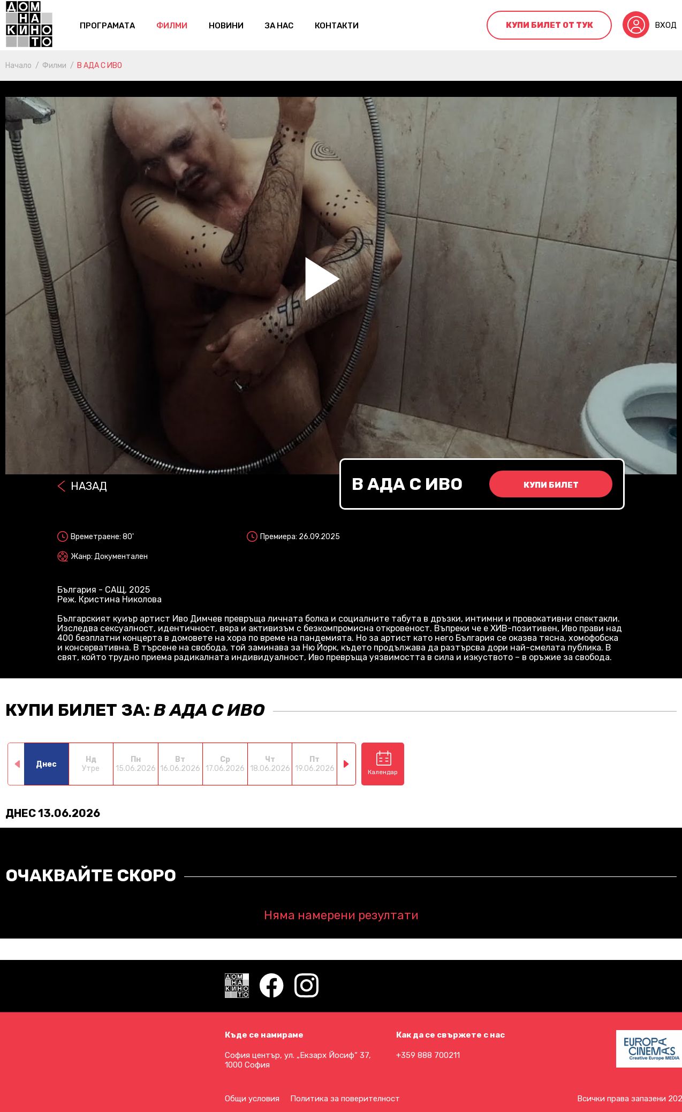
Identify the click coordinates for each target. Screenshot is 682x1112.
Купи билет (551, 485)
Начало (18, 65)
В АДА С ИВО (99, 65)
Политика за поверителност (345, 1098)
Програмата (107, 26)
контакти (337, 26)
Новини (226, 26)
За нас (279, 26)
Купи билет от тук (549, 25)
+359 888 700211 (428, 1055)
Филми (171, 26)
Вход (666, 25)
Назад (89, 486)
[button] (346, 764)
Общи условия (252, 1098)
